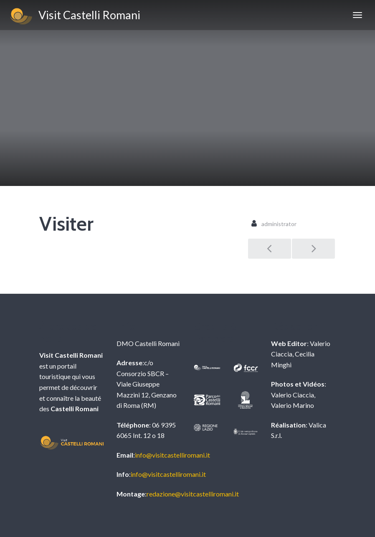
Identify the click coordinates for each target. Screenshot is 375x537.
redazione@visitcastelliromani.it (193, 494)
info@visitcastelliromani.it (172, 455)
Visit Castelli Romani (74, 16)
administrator (278, 223)
